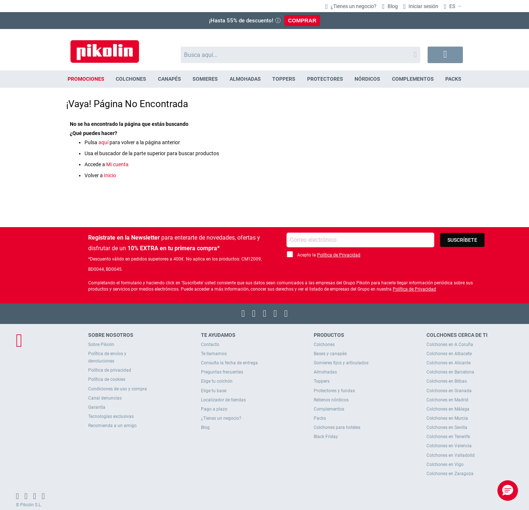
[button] (453, 6)
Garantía (96, 407)
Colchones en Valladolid (451, 455)
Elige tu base (213, 390)
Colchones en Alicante (449, 362)
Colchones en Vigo (445, 464)
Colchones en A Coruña (450, 344)
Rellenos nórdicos (331, 399)
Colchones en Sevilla (447, 427)
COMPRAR (302, 20)
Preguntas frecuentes (222, 372)
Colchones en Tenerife (448, 436)
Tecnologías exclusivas (111, 416)
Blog (392, 6)
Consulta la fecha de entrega (229, 362)
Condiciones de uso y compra (117, 388)
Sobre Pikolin (101, 344)
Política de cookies (106, 379)
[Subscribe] (462, 240)
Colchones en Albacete (449, 353)
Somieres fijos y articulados (341, 362)
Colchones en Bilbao (447, 381)
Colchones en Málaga (448, 409)
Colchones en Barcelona (450, 372)
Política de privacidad (109, 370)
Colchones (324, 344)
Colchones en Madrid (447, 399)
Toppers (322, 381)
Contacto (210, 344)
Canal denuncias (105, 398)
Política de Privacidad (338, 255)
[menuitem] (86, 79)
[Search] (415, 55)
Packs (320, 418)
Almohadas (325, 372)
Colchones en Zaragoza (450, 473)
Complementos (329, 409)
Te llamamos (214, 353)
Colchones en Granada (449, 390)
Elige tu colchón (217, 381)
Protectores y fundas (334, 390)
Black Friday (326, 436)
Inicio (110, 175)
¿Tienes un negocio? (353, 6)
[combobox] (301, 55)
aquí (103, 142)
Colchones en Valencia (449, 445)
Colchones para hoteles (337, 427)
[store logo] (104, 48)
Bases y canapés (330, 353)
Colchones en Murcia (447, 418)
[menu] (264, 79)
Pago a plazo (214, 409)
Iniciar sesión (422, 6)
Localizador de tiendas (223, 399)
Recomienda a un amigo (112, 425)
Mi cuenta (117, 164)
